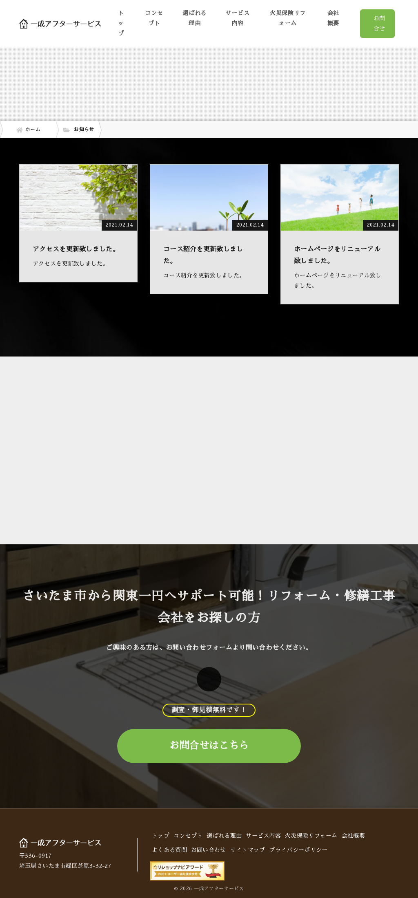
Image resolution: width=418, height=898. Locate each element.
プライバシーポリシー (298, 850)
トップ (121, 23)
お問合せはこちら (209, 746)
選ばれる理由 (194, 18)
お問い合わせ (208, 850)
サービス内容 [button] (237, 18)
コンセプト (154, 18)
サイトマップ (247, 850)
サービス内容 (263, 836)
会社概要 (333, 18)
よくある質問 (169, 850)
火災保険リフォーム (288, 18)
